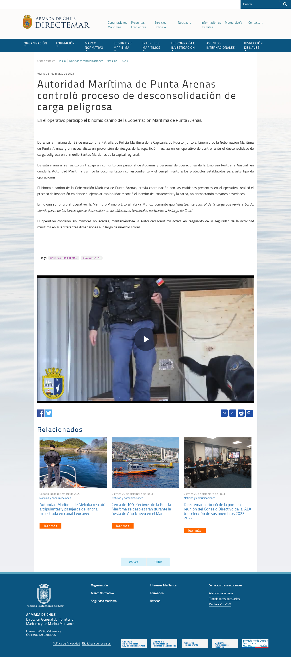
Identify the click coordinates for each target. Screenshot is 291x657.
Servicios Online (160, 24)
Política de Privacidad (66, 643)
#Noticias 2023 (91, 258)
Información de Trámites (211, 24)
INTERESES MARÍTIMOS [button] (151, 46)
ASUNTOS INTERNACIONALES (220, 45)
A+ (224, 413)
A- (232, 413)
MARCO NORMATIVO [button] (94, 46)
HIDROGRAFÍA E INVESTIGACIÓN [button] (183, 46)
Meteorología (233, 22)
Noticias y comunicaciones (86, 61)
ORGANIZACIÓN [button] (35, 43)
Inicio (62, 61)
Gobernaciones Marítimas (117, 24)
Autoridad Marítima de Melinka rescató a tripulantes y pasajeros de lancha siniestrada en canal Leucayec (72, 509)
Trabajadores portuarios (224, 598)
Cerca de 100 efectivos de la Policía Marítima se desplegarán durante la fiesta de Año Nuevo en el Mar (141, 509)
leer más (50, 525)
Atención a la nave (221, 593)
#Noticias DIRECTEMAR (63, 258)
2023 (124, 61)
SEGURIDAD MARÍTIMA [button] (123, 46)
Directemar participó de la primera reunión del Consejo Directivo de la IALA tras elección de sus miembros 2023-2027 (217, 511)
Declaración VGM (220, 604)
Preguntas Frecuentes (138, 24)
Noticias (184, 22)
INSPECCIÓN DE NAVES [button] (253, 46)
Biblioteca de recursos (96, 643)
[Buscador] (260, 4)
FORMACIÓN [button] (65, 43)
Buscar (285, 4)
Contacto (255, 22)
